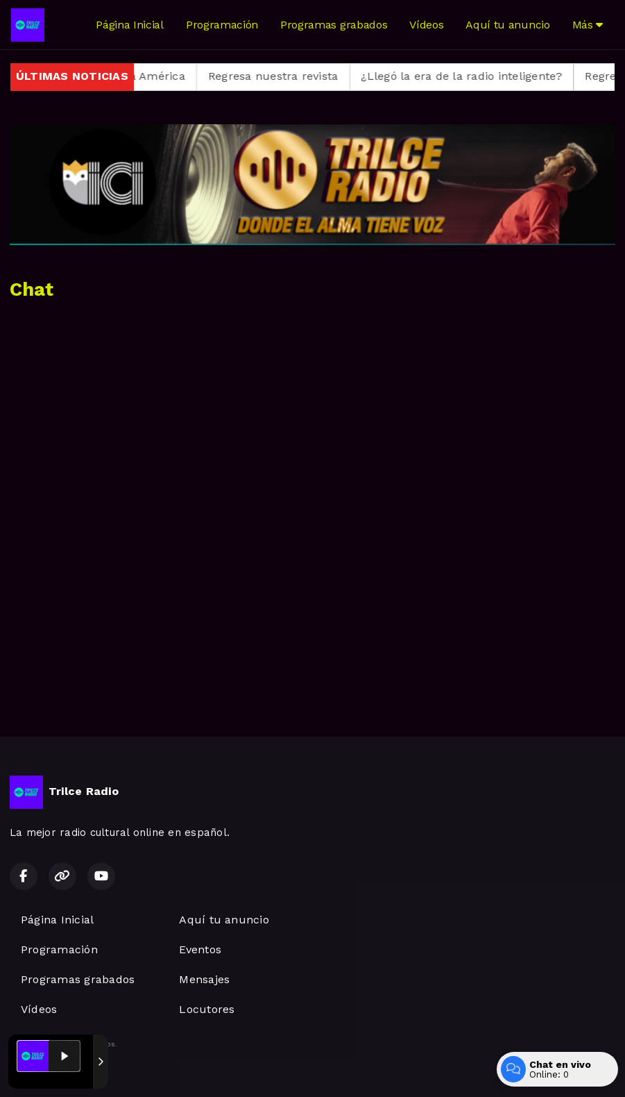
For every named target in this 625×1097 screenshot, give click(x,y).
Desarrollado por (56, 1071)
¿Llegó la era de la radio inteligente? (474, 76)
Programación (222, 24)
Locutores (206, 1009)
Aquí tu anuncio (507, 24)
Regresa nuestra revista (286, 76)
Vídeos (426, 24)
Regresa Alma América (135, 76)
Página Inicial (130, 24)
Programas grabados (333, 24)
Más (587, 24)
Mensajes (204, 979)
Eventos (200, 949)
